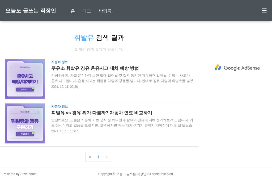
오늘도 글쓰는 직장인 (30, 11)
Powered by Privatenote (19, 174)
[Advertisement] (237, 67)
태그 (87, 11)
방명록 (105, 11)
